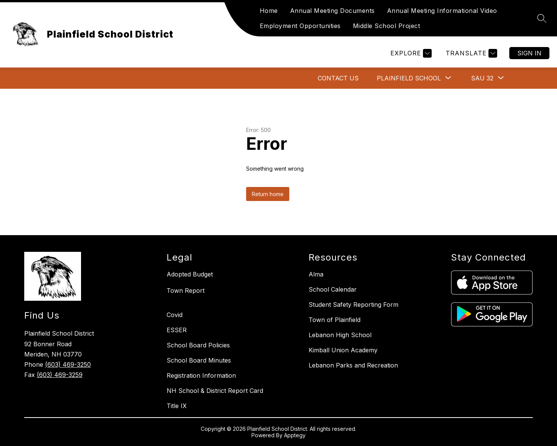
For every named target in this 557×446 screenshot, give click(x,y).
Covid (175, 315)
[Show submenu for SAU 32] (482, 78)
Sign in (529, 53)
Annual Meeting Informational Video (442, 10)
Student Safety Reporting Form (353, 304)
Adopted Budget (190, 274)
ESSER (177, 330)
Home (269, 10)
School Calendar (333, 289)
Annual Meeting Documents (332, 10)
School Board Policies (198, 345)
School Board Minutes (199, 360)
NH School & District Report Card (215, 390)
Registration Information (201, 375)
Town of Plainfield (334, 320)
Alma (316, 274)
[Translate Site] (470, 53)
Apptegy (295, 435)
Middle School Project (386, 26)
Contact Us (338, 78)
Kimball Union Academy (343, 350)
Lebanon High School (340, 335)
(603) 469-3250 (68, 364)
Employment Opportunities (300, 26)
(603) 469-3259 (60, 374)
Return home (268, 194)
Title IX (177, 406)
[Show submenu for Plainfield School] (409, 78)
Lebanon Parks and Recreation (353, 365)
